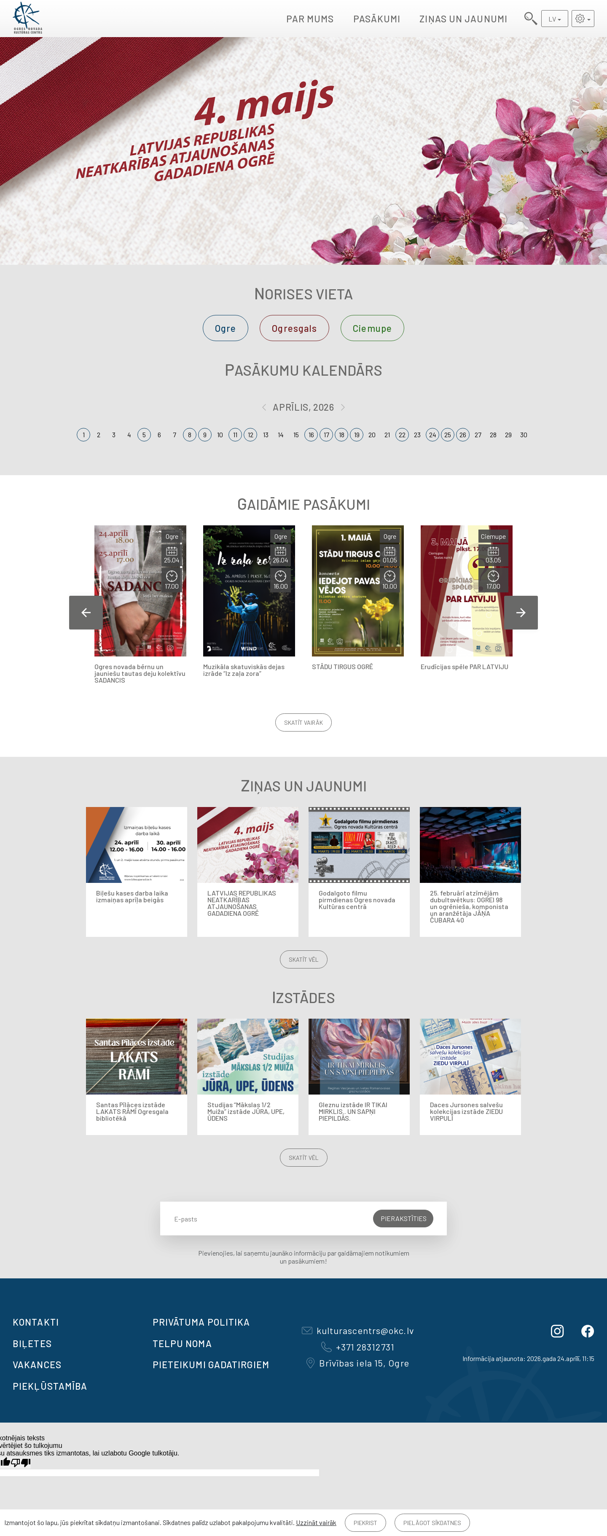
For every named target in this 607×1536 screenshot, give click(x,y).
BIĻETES (32, 1343)
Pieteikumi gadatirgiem (211, 1364)
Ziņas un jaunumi (463, 18)
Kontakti (36, 1321)
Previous (86, 612)
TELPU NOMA (182, 1343)
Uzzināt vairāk (316, 1522)
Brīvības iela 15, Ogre (357, 1362)
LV (552, 19)
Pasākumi (377, 18)
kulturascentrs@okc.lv (358, 1330)
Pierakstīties (404, 1218)
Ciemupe (372, 328)
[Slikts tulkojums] (21, 1463)
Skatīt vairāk (303, 722)
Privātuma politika (201, 1321)
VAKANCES (37, 1364)
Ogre (225, 328)
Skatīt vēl (304, 959)
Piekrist (365, 1522)
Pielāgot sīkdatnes (432, 1522)
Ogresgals (294, 328)
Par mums (310, 18)
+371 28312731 (358, 1346)
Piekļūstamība (50, 1385)
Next (521, 612)
